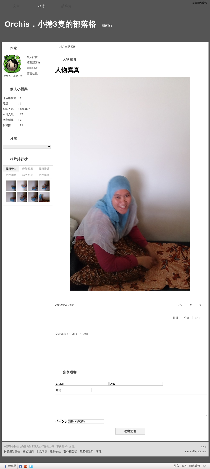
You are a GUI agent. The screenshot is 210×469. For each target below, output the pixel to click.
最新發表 (11, 168)
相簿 (41, 6)
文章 (16, 6)
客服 (99, 451)
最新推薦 (44, 168)
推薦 (175, 317)
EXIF (198, 317)
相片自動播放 (67, 46)
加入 (184, 465)
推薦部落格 (33, 62)
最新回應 (27, 168)
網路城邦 (194, 465)
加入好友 (32, 57)
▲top (203, 446)
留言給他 (32, 73)
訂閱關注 (32, 68)
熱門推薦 (44, 175)
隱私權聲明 (86, 451)
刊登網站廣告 (12, 451)
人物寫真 (69, 59)
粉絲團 (12, 465)
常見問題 (41, 451)
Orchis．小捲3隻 (13, 76)
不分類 (73, 334)
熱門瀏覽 (11, 175)
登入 (176, 465)
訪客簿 (66, 6)
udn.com (202, 451)
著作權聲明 (70, 451)
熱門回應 (27, 175)
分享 (186, 317)
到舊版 (106, 25)
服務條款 (55, 451)
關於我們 (28, 451)
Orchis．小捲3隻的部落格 (50, 24)
